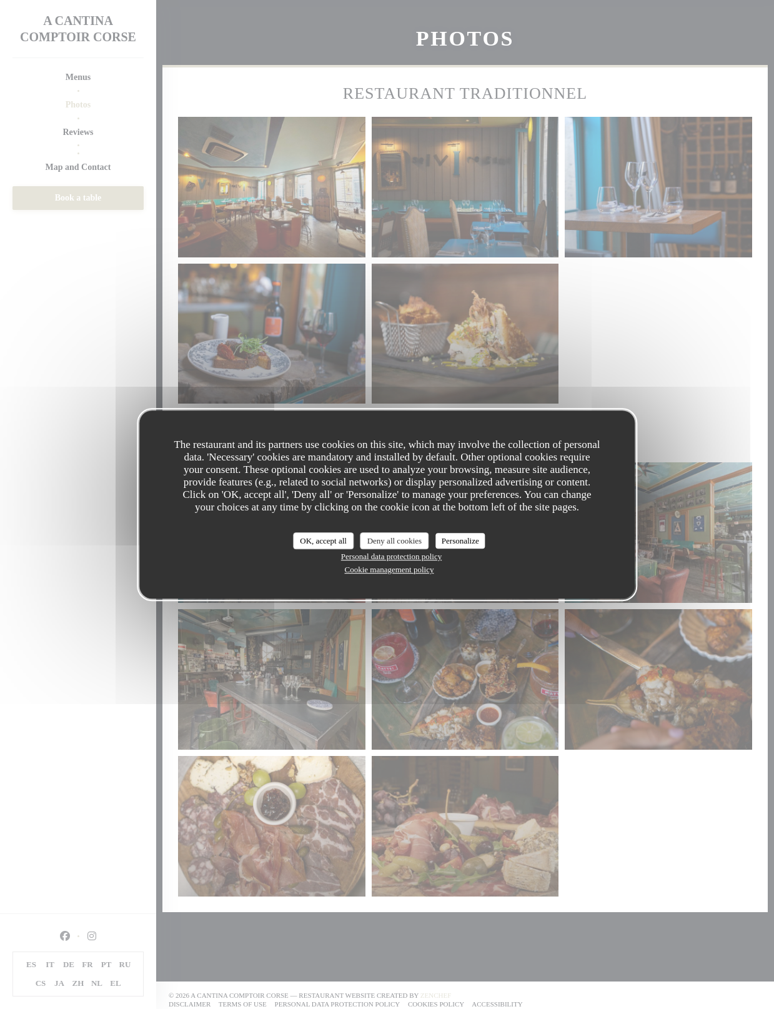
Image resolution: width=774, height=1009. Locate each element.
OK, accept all (323, 540)
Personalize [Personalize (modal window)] (460, 540)
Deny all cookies (394, 540)
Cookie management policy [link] (389, 569)
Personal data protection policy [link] (391, 556)
